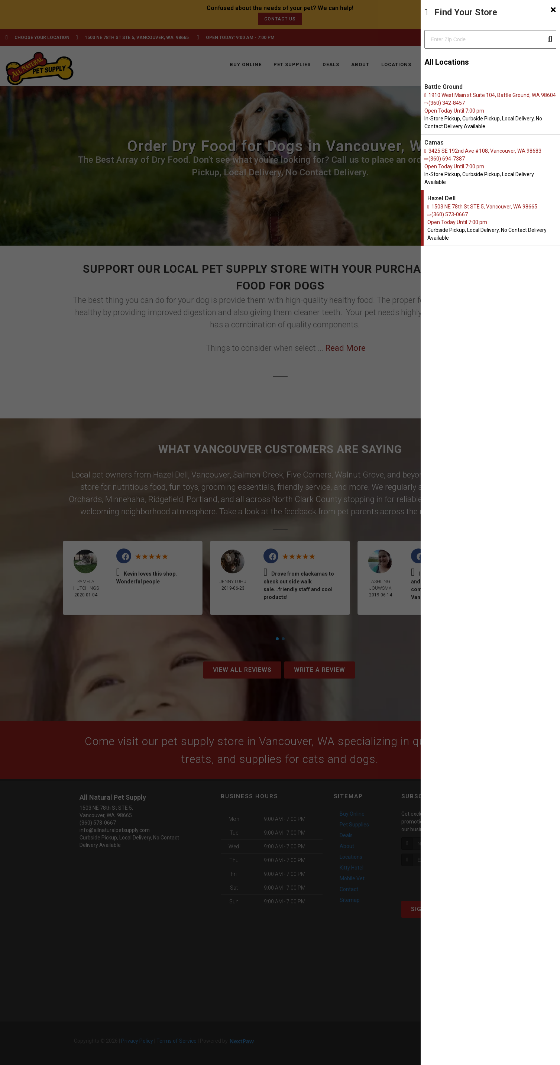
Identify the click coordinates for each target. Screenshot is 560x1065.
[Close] (553, 9)
